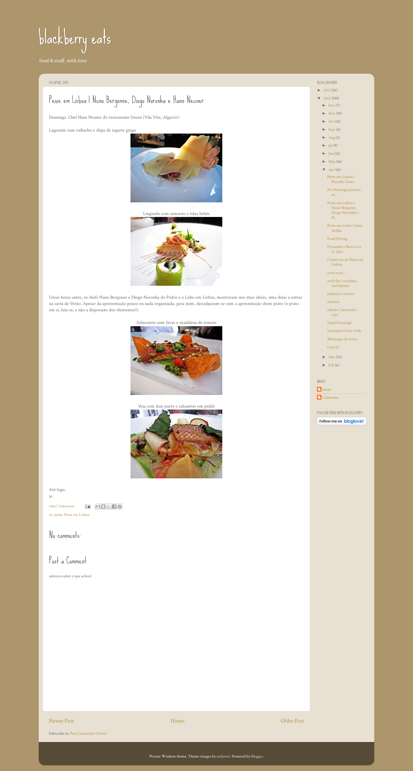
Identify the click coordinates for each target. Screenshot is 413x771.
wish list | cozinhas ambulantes (342, 283)
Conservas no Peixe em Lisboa (345, 262)
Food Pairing (337, 238)
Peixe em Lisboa (76, 514)
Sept (332, 129)
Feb (331, 365)
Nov (332, 113)
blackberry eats (75, 37)
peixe (58, 514)
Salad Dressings (339, 322)
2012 (327, 98)
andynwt (223, 756)
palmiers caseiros (340, 293)
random (333, 301)
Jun (331, 153)
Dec (332, 105)
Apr (331, 169)
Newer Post (61, 721)
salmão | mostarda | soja (342, 312)
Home (177, 721)
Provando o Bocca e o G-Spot (344, 249)
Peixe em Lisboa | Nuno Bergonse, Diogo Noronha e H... (343, 210)
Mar (332, 357)
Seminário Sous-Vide (344, 330)
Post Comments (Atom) (88, 733)
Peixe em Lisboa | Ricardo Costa (341, 179)
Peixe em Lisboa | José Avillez (344, 228)
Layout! (333, 347)
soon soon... (336, 272)
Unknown (330, 397)
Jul (330, 145)
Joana (327, 389)
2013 (327, 90)
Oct (331, 121)
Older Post (292, 721)
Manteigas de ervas (342, 339)
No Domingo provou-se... (344, 192)
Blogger (257, 756)
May (332, 161)
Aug (332, 137)
